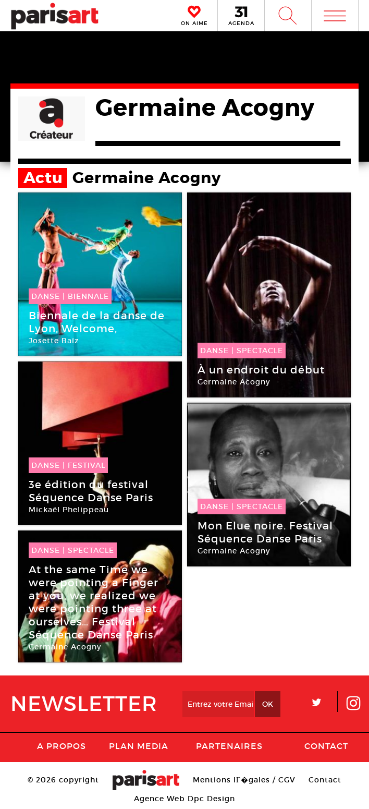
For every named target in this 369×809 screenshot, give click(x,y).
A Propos (61, 746)
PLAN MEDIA (138, 746)
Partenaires (229, 746)
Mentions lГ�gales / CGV (244, 779)
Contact (326, 746)
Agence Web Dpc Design (184, 798)
